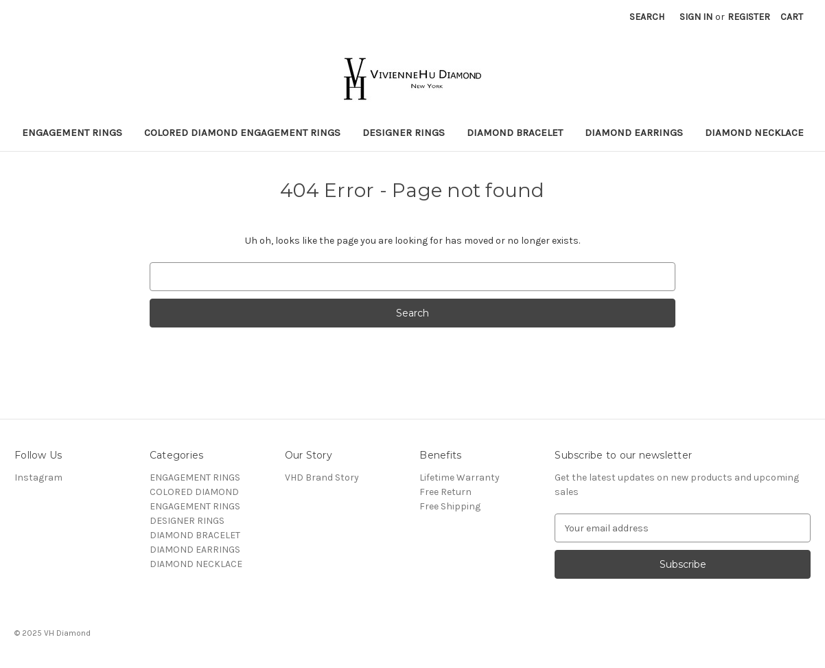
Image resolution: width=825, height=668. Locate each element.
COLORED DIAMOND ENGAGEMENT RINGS (242, 132)
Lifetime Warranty (459, 477)
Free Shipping (449, 506)
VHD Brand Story (322, 477)
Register (749, 17)
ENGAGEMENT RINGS (72, 132)
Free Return (445, 492)
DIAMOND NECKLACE (754, 132)
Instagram (38, 477)
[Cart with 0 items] (792, 17)
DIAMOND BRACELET (515, 132)
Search (646, 17)
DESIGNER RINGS (403, 132)
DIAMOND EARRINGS (634, 132)
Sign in (695, 17)
